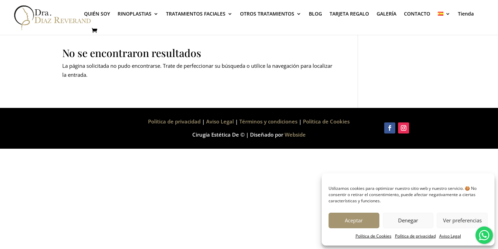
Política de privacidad (415, 236)
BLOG (315, 14)
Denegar (408, 220)
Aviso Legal (450, 236)
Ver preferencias (462, 220)
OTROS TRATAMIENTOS (267, 14)
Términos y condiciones (268, 121)
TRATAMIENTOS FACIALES (195, 14)
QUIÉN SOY (97, 14)
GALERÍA (386, 14)
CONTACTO (417, 14)
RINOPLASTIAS (134, 14)
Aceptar (354, 220)
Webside (295, 134)
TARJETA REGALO (349, 14)
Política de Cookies (373, 236)
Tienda (466, 14)
